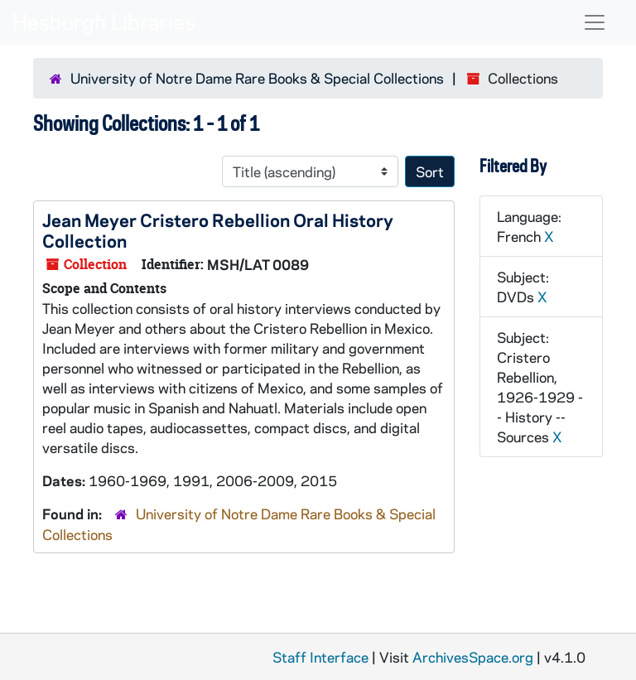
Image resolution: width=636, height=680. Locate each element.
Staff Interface (320, 657)
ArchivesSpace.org (472, 657)
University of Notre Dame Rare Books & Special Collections (257, 78)
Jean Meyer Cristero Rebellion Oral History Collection (217, 230)
